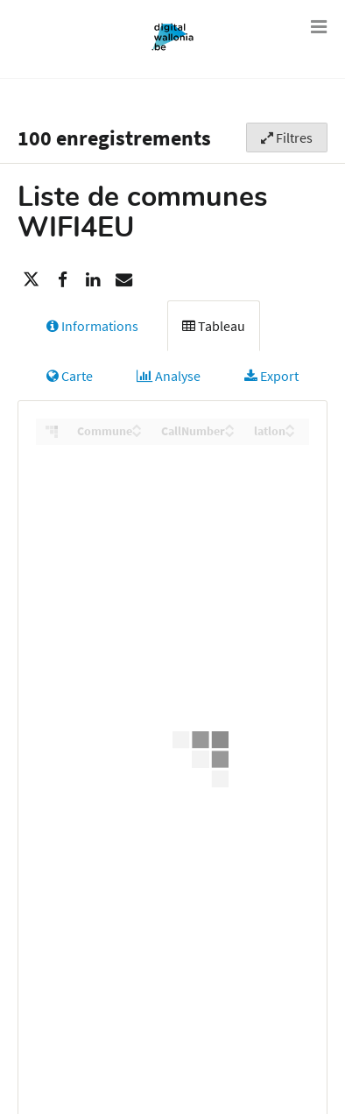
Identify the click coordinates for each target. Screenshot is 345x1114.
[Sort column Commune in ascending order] (137, 426)
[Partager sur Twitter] (32, 279)
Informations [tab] (92, 326)
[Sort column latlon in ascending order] (290, 426)
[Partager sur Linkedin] (93, 279)
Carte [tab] (69, 375)
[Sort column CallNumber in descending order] (230, 433)
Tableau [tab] (213, 326)
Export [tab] (271, 375)
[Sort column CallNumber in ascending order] (230, 426)
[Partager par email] (123, 279)
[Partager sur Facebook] (62, 279)
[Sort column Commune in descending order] (137, 433)
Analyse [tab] (169, 375)
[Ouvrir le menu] (318, 26)
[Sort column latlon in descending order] (290, 433)
